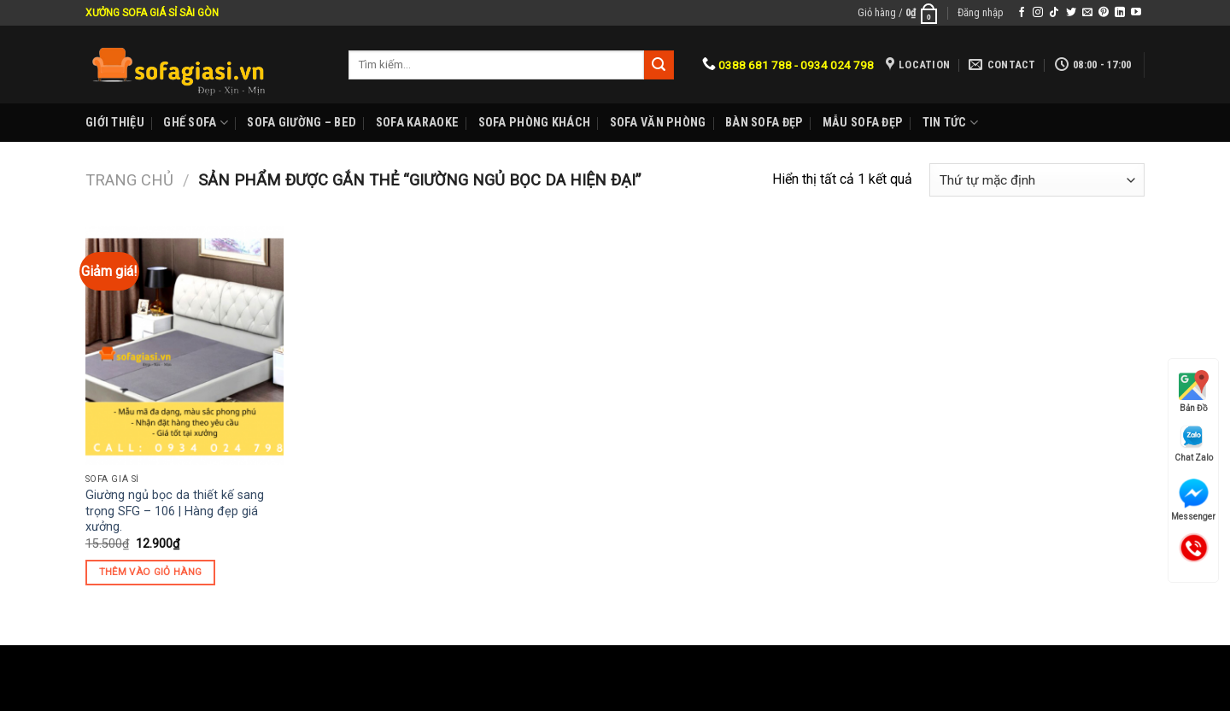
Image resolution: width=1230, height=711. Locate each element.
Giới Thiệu (114, 122)
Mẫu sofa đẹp (863, 122)
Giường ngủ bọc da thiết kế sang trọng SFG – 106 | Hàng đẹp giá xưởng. (174, 511)
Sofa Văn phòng (658, 122)
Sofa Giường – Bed (301, 122)
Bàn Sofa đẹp (764, 122)
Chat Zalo (1193, 443)
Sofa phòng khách (534, 122)
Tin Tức (950, 123)
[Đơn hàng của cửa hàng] (1037, 180)
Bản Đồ (1194, 391)
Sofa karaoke (417, 122)
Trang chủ (129, 180)
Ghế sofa (195, 123)
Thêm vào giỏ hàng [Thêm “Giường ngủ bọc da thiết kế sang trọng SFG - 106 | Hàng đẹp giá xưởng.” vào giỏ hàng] (150, 572)
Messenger (1193, 500)
